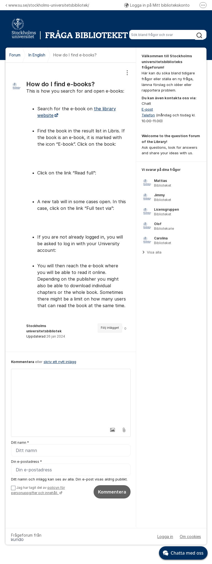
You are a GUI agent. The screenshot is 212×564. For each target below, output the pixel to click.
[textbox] (70, 396)
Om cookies (190, 536)
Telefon (148, 115)
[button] (112, 429)
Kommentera (112, 492)
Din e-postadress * (26, 462)
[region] (71, 207)
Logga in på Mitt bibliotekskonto (157, 5)
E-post (147, 109)
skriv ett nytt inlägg (60, 361)
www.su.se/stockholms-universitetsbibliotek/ (47, 5)
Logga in (165, 536)
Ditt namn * (20, 442)
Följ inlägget (110, 328)
